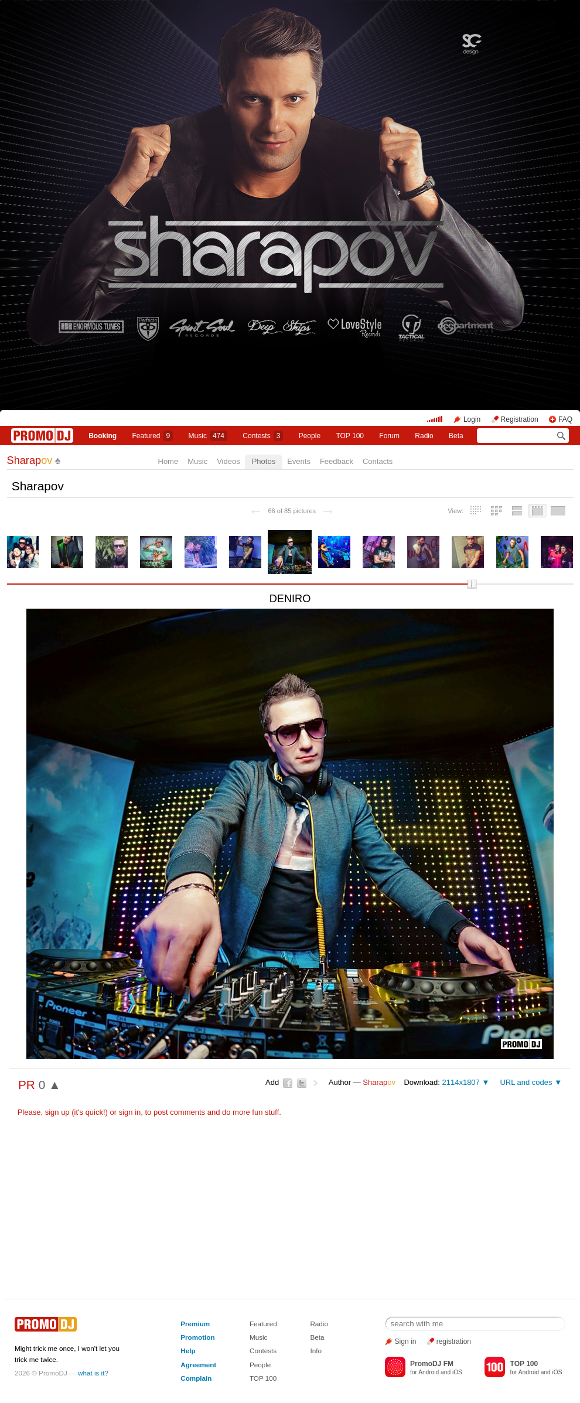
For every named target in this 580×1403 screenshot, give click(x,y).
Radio (424, 436)
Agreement (198, 1364)
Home (168, 461)
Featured (152, 436)
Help (187, 1350)
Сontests (263, 436)
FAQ (565, 419)
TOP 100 (350, 436)
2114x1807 (460, 1082)
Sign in (406, 1341)
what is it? (93, 1373)
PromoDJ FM (431, 1364)
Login (471, 419)
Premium (195, 1323)
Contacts (378, 461)
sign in (130, 1112)
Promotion (197, 1337)
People (309, 436)
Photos (263, 461)
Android (428, 1372)
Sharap (30, 460)
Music (208, 436)
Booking (102, 436)
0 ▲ (50, 1084)
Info (316, 1350)
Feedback (336, 461)
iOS (457, 1372)
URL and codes (526, 1082)
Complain (195, 1378)
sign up (57, 1112)
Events (299, 461)
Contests (263, 1350)
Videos (228, 461)
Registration (519, 419)
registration (453, 1341)
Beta (456, 436)
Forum (389, 436)
